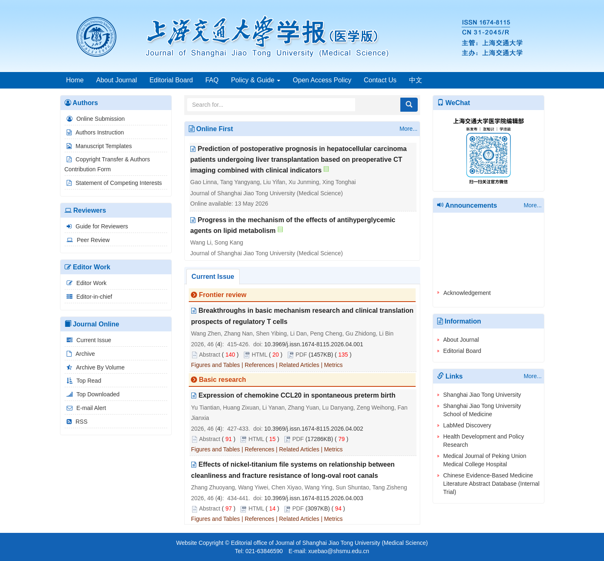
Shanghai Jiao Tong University (482, 394)
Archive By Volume (95, 367)
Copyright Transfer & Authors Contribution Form (107, 164)
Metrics (333, 365)
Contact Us (380, 80)
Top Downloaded (92, 394)
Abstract (209, 354)
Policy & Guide (255, 80)
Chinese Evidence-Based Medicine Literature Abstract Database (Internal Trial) (491, 483)
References (259, 365)
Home (75, 80)
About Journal (116, 80)
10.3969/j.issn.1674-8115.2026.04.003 (313, 498)
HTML (259, 354)
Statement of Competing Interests (113, 183)
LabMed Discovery (467, 425)
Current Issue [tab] (213, 276)
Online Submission (95, 118)
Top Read (83, 380)
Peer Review (87, 240)
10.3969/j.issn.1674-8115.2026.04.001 (313, 344)
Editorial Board (171, 80)
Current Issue (88, 340)
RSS (76, 421)
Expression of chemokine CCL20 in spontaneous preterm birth (297, 395)
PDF (301, 354)
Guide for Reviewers (96, 226)
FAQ (212, 80)
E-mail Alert (85, 408)
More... (408, 128)
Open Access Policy (322, 80)
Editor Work (86, 283)
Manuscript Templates (98, 146)
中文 (415, 80)
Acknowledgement (467, 295)
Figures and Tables (215, 365)
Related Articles (299, 365)
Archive (80, 353)
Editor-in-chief (88, 296)
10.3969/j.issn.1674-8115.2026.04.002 (313, 428)
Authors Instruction (94, 132)
